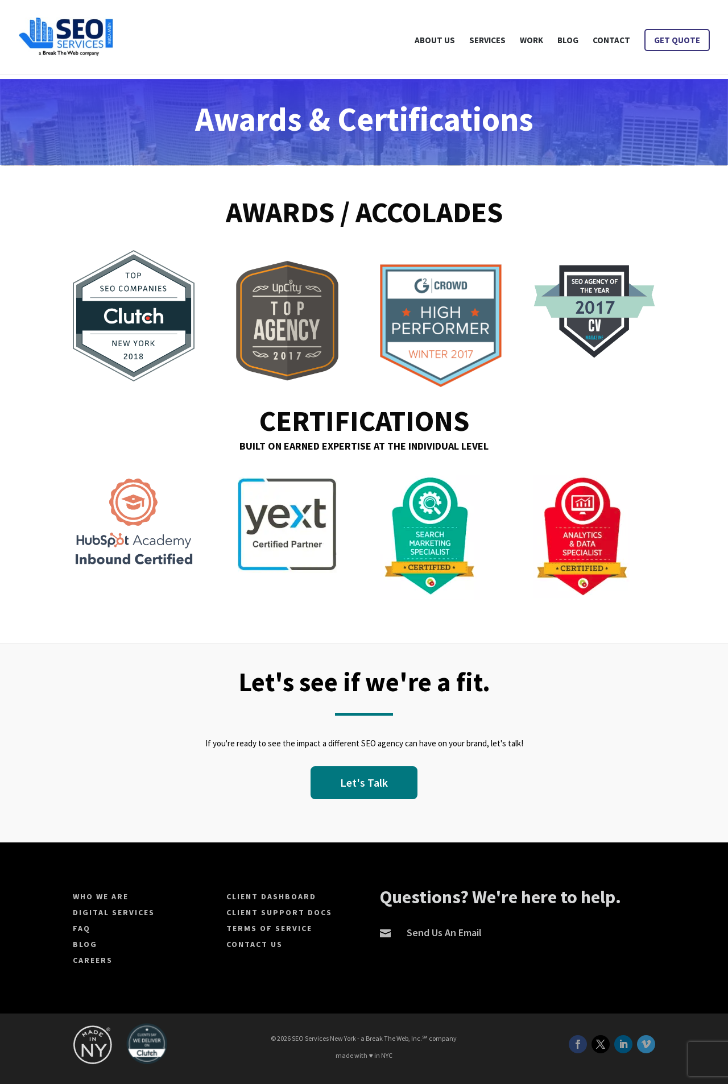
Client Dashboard (271, 896)
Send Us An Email (444, 932)
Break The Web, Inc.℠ (397, 1038)
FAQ (81, 928)
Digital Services (114, 912)
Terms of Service (269, 928)
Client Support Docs (279, 912)
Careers (93, 960)
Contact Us (254, 944)
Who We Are (101, 896)
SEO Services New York (324, 1038)
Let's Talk (364, 782)
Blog (85, 944)
